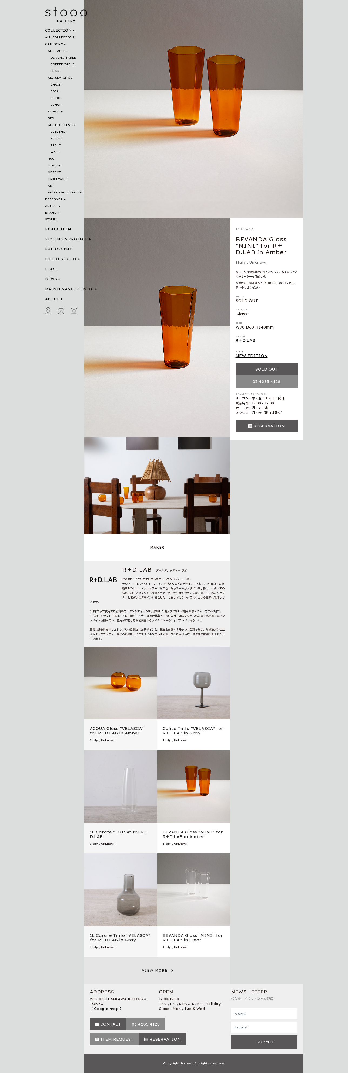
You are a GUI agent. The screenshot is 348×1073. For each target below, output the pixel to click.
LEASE (51, 269)
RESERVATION (269, 425)
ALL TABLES (58, 51)
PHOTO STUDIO (60, 259)
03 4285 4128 (266, 381)
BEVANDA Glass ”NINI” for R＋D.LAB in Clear (193, 937)
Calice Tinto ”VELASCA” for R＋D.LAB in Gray (193, 731)
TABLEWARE (58, 179)
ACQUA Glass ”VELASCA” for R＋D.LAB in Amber (117, 731)
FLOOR (56, 138)
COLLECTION (58, 30)
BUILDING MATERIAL (66, 192)
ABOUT (52, 299)
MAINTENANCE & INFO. (69, 289)
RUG (51, 158)
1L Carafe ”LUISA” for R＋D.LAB (119, 834)
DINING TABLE (63, 57)
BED (51, 118)
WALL (55, 152)
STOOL (56, 98)
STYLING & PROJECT (66, 239)
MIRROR (55, 165)
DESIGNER (54, 199)
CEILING (58, 132)
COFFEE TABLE (63, 64)
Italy (241, 262)
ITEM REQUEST (116, 1039)
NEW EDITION (252, 355)
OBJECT (54, 172)
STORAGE (55, 111)
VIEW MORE (155, 970)
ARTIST (51, 206)
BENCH (56, 105)
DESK (55, 71)
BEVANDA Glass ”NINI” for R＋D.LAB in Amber (193, 834)
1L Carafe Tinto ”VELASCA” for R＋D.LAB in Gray (120, 937)
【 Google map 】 (106, 1009)
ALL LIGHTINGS (61, 125)
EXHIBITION (58, 229)
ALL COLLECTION (59, 37)
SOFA (55, 91)
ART (51, 185)
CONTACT (110, 1024)
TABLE (56, 145)
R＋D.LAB (245, 340)
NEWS (51, 279)
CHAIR (56, 84)
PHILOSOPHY (58, 249)
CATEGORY (54, 44)
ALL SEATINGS (60, 78)
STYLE (50, 219)
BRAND (51, 212)
